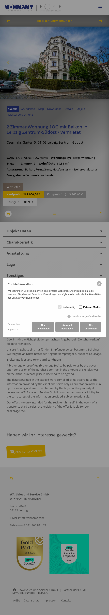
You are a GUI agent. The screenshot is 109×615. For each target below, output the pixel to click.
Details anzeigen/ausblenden (86, 316)
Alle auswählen (91, 327)
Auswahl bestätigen (67, 327)
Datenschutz (14, 324)
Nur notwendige (43, 327)
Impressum (13, 329)
